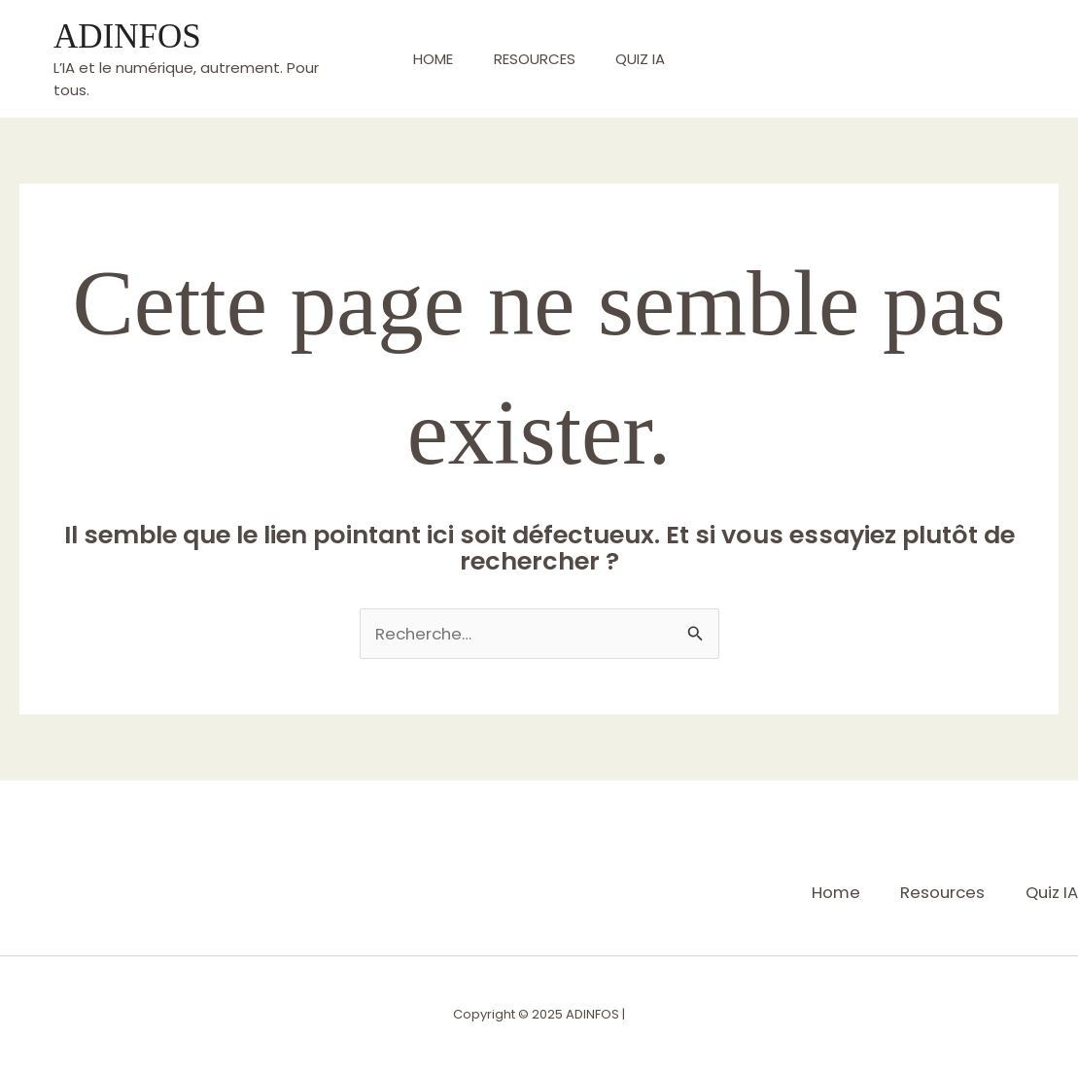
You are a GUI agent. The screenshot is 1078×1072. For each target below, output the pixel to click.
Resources (534, 59)
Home (425, 59)
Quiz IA (649, 59)
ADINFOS (127, 36)
